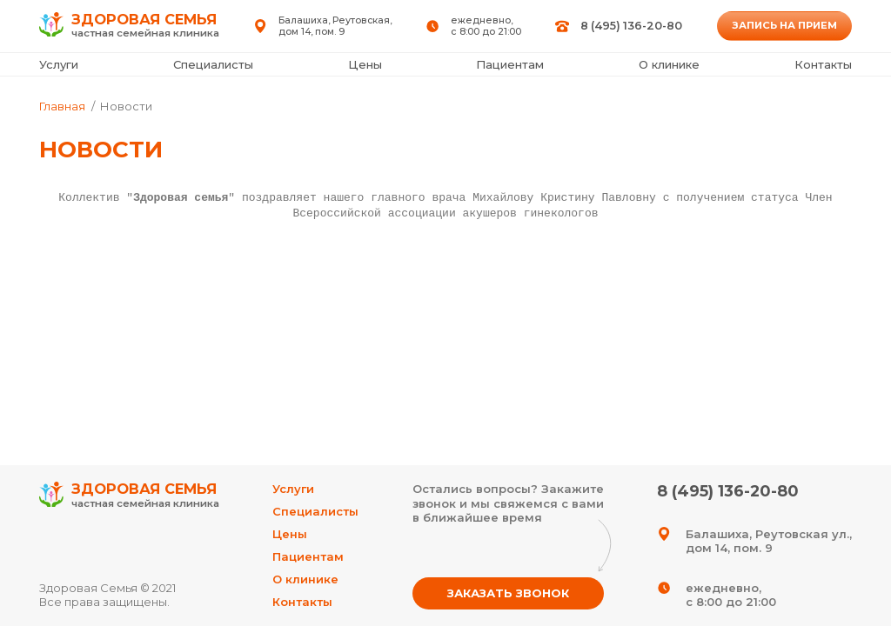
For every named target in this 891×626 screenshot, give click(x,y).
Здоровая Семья (129, 496)
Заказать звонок (508, 593)
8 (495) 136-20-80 (631, 25)
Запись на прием (784, 25)
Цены (365, 64)
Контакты (823, 64)
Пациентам (510, 64)
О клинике (669, 64)
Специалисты (213, 64)
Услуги (58, 64)
